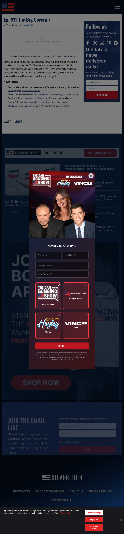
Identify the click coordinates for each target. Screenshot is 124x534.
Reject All (94, 519)
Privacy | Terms (68, 359)
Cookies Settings (94, 513)
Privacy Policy (65, 513)
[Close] (91, 175)
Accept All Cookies (94, 527)
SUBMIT (62, 346)
